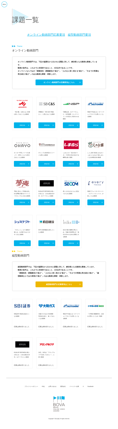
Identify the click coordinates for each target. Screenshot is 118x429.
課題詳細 (22, 125)
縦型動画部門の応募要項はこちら (59, 284)
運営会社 (63, 386)
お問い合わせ (52, 386)
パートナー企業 (74, 386)
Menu (4, 4)
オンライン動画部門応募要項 (46, 34)
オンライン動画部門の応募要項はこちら (59, 82)
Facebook (90, 386)
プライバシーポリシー (31, 386)
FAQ (43, 386)
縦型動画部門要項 (79, 34)
